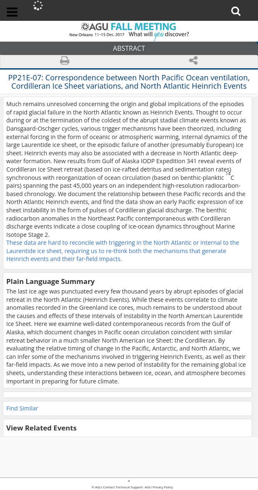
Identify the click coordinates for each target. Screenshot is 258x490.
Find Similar (22, 408)
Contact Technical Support (123, 487)
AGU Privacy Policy (158, 487)
